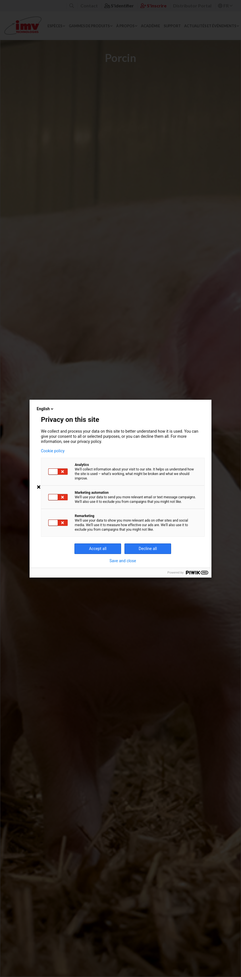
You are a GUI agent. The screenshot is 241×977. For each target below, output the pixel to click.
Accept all (98, 548)
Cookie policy (53, 451)
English (45, 409)
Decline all (148, 548)
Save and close (122, 561)
